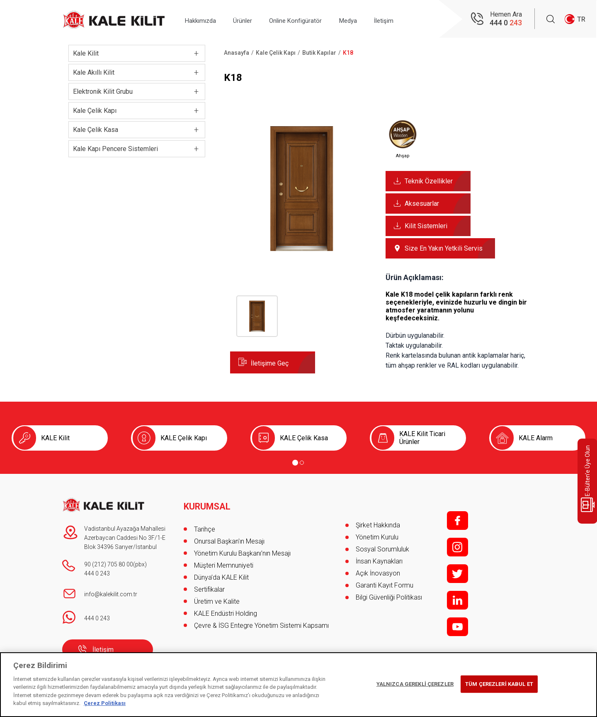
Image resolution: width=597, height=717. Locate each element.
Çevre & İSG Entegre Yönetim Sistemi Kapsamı (261, 621)
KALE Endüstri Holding (225, 609)
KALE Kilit (55, 438)
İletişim (409, 19)
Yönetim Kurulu (377, 537)
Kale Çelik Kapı (94, 111)
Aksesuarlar (422, 203)
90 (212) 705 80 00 (108, 564)
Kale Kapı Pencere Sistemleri (115, 149)
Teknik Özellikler (429, 181)
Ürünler (251, 19)
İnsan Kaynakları (379, 561)
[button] (301, 258)
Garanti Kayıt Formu (385, 585)
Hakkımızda (204, 19)
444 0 (506, 23)
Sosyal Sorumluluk (382, 549)
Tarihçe (204, 525)
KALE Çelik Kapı (183, 438)
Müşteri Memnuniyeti (223, 561)
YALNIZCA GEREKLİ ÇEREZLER (415, 684)
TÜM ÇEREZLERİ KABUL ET (499, 684)
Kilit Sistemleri (426, 226)
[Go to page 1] (295, 463)
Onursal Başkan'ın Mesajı (229, 537)
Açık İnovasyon (378, 573)
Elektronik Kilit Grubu (103, 91)
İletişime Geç (270, 363)
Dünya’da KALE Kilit (221, 573)
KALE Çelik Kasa (304, 438)
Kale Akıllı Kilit (93, 72)
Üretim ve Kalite (217, 597)
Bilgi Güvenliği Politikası (389, 597)
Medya (369, 19)
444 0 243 (97, 573)
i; (457, 547)
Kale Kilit (86, 53)
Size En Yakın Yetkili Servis (444, 248)
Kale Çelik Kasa (95, 130)
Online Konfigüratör (310, 19)
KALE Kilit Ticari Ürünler (422, 438)
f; (457, 520)
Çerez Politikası (105, 703)
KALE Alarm (536, 438)
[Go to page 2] (302, 463)
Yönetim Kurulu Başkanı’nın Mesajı (242, 549)
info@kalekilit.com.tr (110, 594)
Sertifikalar (209, 585)
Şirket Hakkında (378, 525)
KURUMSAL (207, 502)
